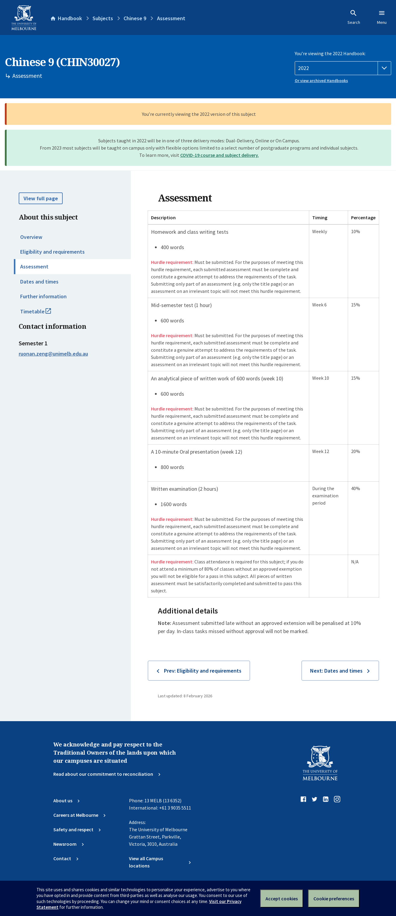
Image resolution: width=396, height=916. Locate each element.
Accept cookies (282, 898)
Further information (43, 296)
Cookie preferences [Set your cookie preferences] (333, 898)
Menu (382, 17)
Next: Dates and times (336, 670)
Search (353, 17)
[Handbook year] (343, 68)
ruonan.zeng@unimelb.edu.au (53, 354)
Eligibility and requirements (52, 251)
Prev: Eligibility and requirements (202, 670)
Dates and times (39, 281)
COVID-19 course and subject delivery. (219, 155)
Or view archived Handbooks (321, 80)
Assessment (34, 266)
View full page (41, 198)
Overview (31, 236)
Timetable (42, 314)
